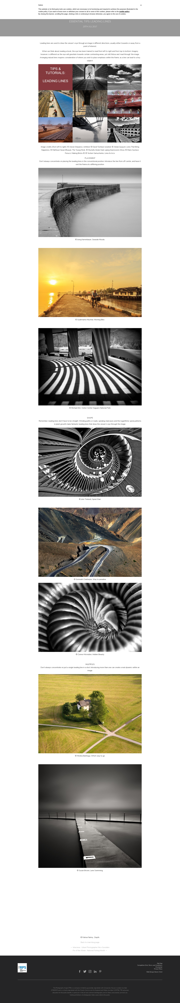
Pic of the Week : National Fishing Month (90, 950)
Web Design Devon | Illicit (154, 972)
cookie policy (124, 11)
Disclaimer (159, 967)
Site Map (159, 963)
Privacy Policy (158, 969)
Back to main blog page (90, 942)
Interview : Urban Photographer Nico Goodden (90, 947)
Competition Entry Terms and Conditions (149, 965)
